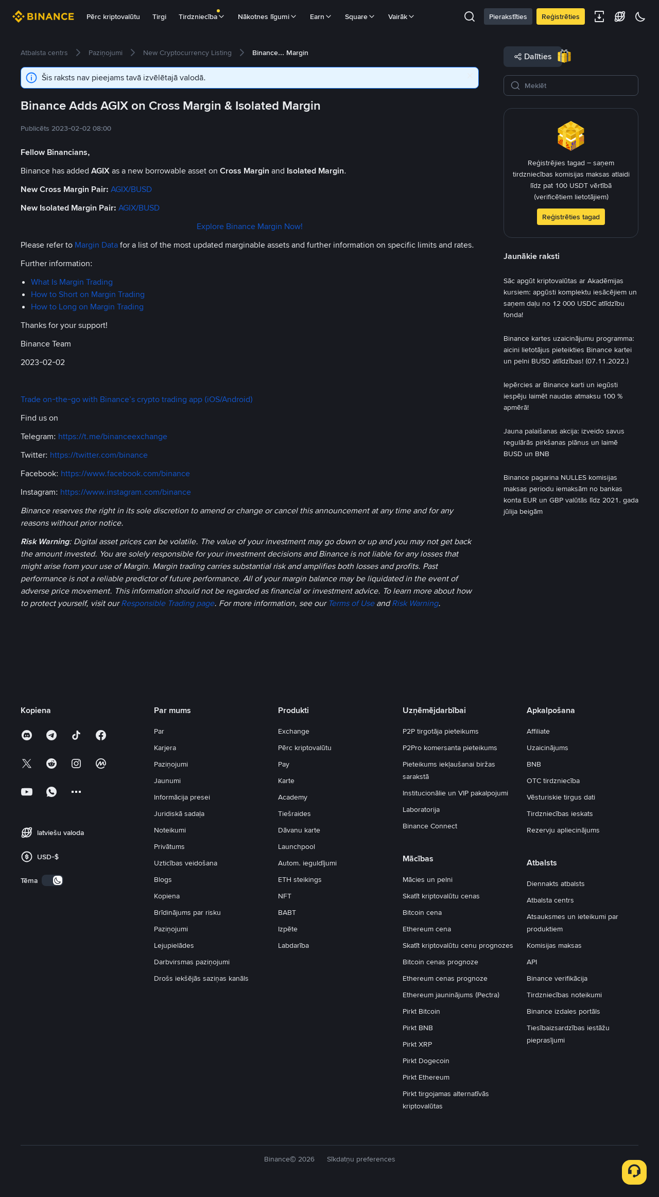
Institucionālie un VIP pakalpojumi (455, 792)
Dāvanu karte (299, 830)
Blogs (163, 879)
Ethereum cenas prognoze (445, 978)
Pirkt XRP (417, 1044)
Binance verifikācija (557, 978)
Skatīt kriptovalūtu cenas (441, 895)
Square (360, 16)
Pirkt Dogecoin (426, 1060)
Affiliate (538, 731)
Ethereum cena (427, 928)
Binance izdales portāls (563, 1011)
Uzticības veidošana (185, 863)
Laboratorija (421, 809)
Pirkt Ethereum (426, 1077)
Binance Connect (430, 825)
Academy (292, 797)
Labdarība (293, 945)
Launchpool (296, 846)
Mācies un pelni (428, 879)
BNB (534, 764)
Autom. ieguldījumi (307, 863)
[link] (44, 52)
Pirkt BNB (418, 1027)
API (532, 961)
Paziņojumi (171, 764)
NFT (284, 895)
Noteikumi (170, 830)
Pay (283, 764)
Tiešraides (294, 813)
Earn (321, 16)
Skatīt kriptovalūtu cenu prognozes (458, 945)
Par (159, 731)
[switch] (52, 880)
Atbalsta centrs (550, 900)
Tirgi (159, 16)
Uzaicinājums (547, 747)
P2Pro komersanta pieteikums (450, 747)
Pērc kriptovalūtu (113, 16)
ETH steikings (300, 879)
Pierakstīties (508, 16)
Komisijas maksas (554, 945)
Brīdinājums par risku (187, 912)
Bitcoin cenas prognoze (440, 961)
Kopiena (167, 895)
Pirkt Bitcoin (421, 1011)
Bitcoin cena (422, 912)
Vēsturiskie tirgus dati (561, 797)
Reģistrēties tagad (571, 216)
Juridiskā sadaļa (179, 813)
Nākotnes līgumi (268, 16)
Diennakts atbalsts (556, 883)
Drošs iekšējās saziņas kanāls (201, 978)
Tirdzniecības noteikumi (564, 994)
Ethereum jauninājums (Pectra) (451, 994)
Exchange (293, 731)
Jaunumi (167, 780)
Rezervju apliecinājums (563, 830)
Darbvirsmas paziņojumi (192, 961)
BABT (287, 912)
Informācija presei (182, 797)
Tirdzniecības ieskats (560, 813)
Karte (286, 780)
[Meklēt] (578, 85)
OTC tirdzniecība (553, 780)
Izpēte (288, 928)
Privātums (169, 846)
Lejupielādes (174, 945)
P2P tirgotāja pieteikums (441, 731)
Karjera (165, 747)
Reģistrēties (561, 16)
